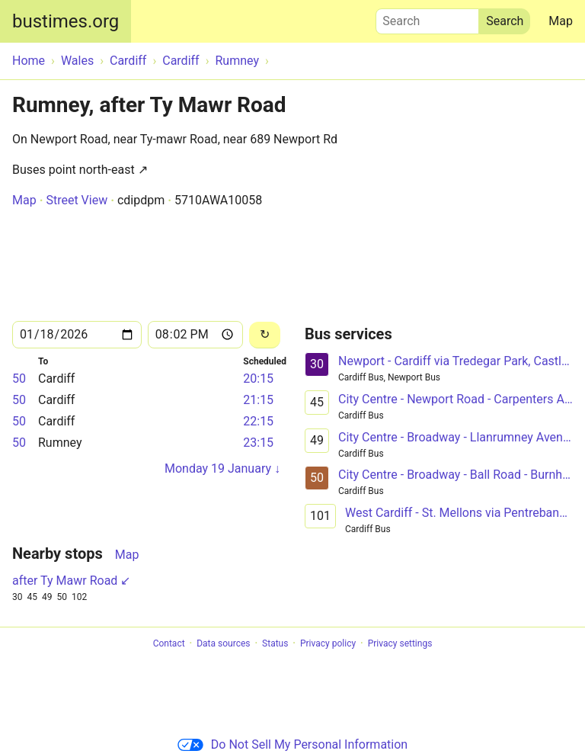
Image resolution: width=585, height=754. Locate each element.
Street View (76, 200)
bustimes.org (65, 21)
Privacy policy (328, 643)
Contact (169, 643)
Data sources (223, 643)
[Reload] (264, 335)
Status (275, 643)
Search (427, 17)
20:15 (258, 378)
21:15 (258, 400)
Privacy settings (400, 643)
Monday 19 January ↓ (222, 468)
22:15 (258, 421)
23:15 (258, 442)
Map (560, 21)
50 (19, 378)
